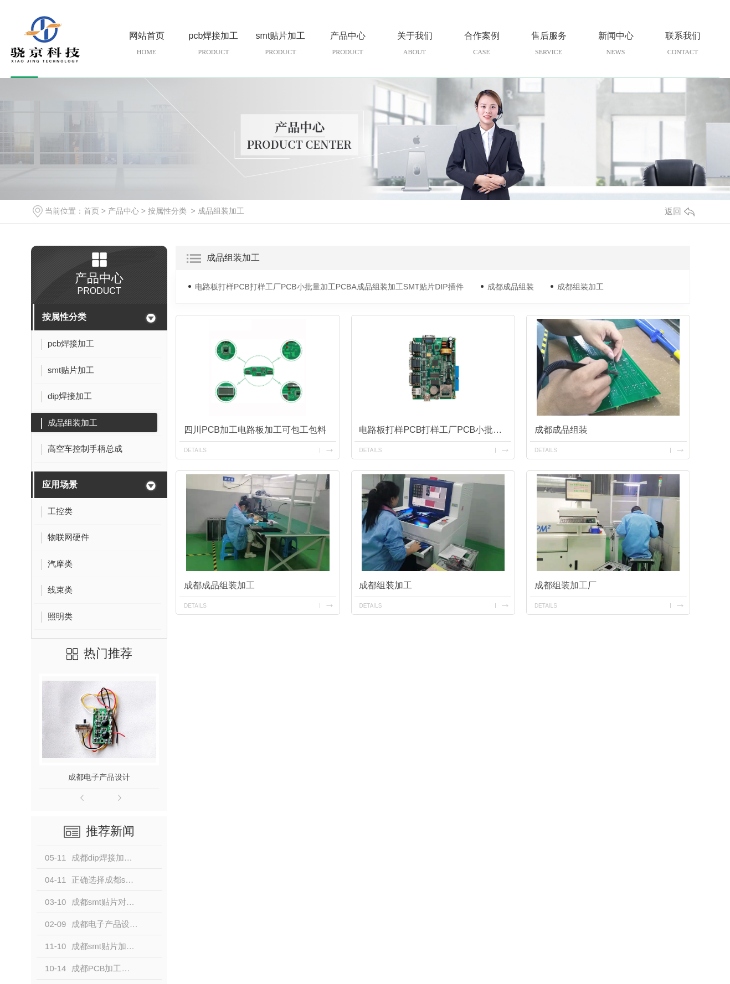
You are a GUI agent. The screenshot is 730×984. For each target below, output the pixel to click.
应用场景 (60, 484)
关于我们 (414, 44)
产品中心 (347, 44)
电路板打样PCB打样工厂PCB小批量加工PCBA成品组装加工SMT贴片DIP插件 (329, 286)
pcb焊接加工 (213, 44)
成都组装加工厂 (565, 585)
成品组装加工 (221, 210)
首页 (91, 210)
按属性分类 (167, 210)
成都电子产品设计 (99, 777)
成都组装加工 (580, 286)
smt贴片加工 (280, 44)
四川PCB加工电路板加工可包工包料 (255, 429)
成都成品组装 (510, 286)
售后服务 (548, 44)
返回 (680, 211)
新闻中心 (615, 44)
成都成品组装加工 (219, 585)
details (195, 450)
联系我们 (682, 44)
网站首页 (146, 44)
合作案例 (481, 44)
